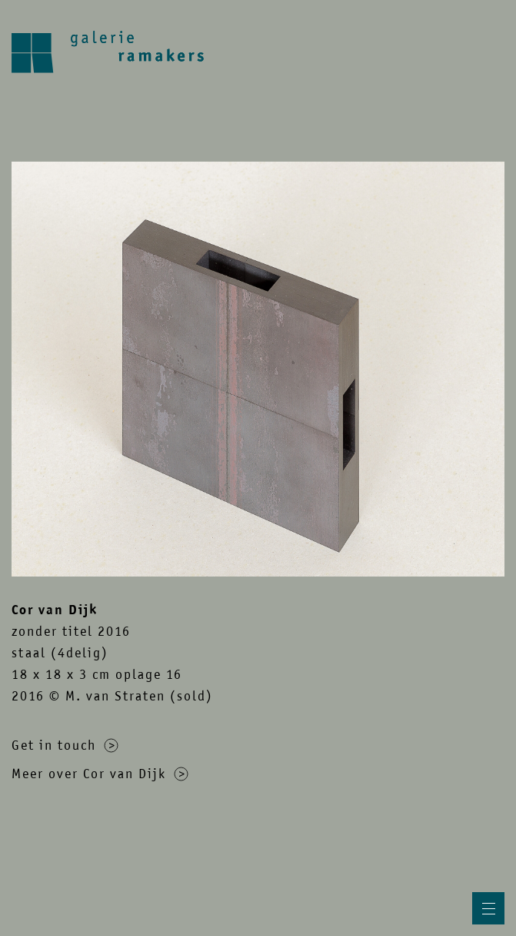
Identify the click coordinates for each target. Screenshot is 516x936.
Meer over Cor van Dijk (100, 773)
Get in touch (65, 745)
